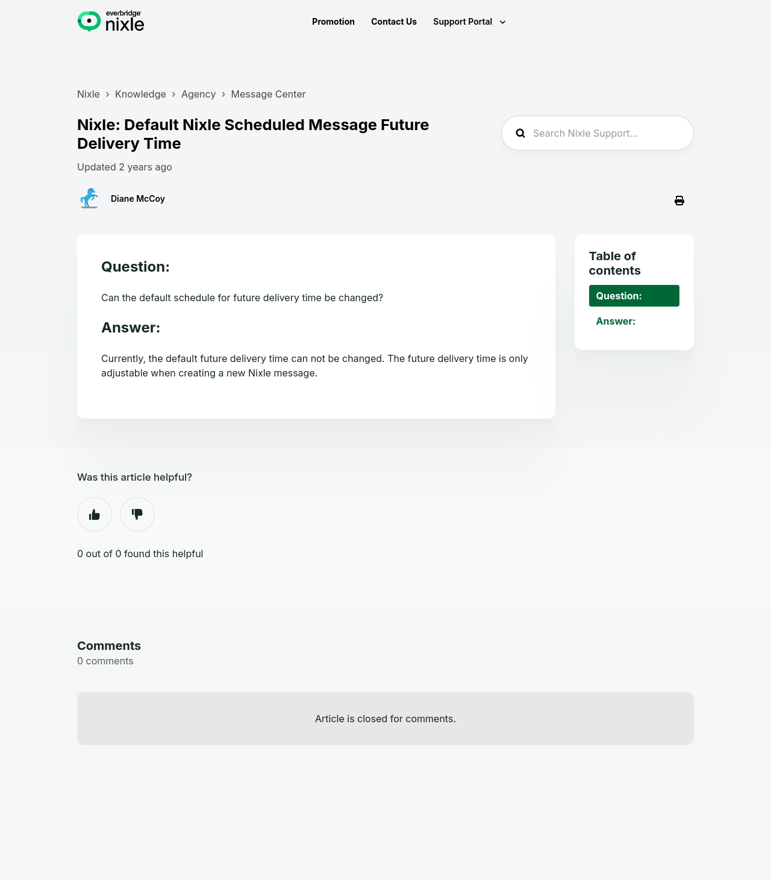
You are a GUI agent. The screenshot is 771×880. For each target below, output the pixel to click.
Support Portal (463, 21)
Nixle (88, 94)
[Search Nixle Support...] (597, 133)
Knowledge (140, 94)
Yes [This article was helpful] (94, 514)
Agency (198, 94)
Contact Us (394, 21)
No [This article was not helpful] (137, 514)
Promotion (333, 21)
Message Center (268, 94)
